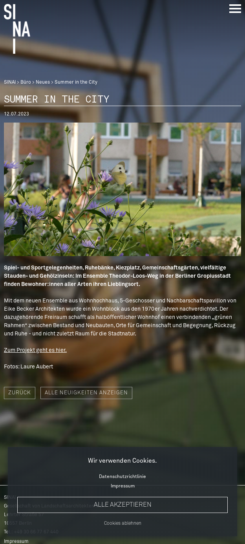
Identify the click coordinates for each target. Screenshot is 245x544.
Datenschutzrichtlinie (122, 476)
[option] (122, 189)
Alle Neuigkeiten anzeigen (86, 393)
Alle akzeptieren (123, 505)
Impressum (123, 486)
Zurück (19, 393)
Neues (43, 82)
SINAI (10, 82)
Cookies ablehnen (122, 523)
